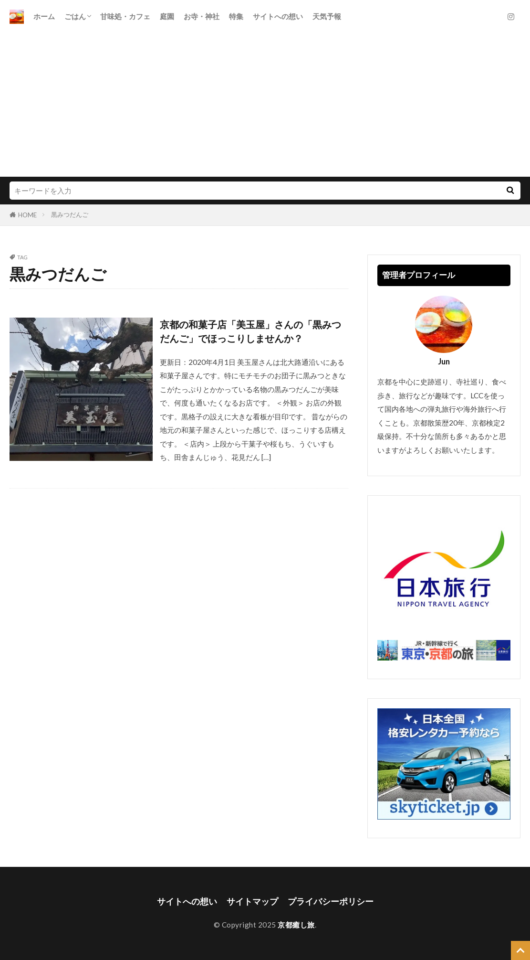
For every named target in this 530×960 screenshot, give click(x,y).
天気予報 (326, 16)
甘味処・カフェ (125, 16)
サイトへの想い (278, 16)
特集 (236, 16)
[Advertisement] (265, 105)
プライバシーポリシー (331, 901)
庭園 (167, 16)
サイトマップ (252, 901)
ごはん (75, 16)
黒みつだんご (69, 214)
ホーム (44, 16)
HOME (27, 215)
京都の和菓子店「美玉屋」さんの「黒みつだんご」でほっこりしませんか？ (250, 331)
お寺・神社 (201, 16)
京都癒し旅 (296, 924)
